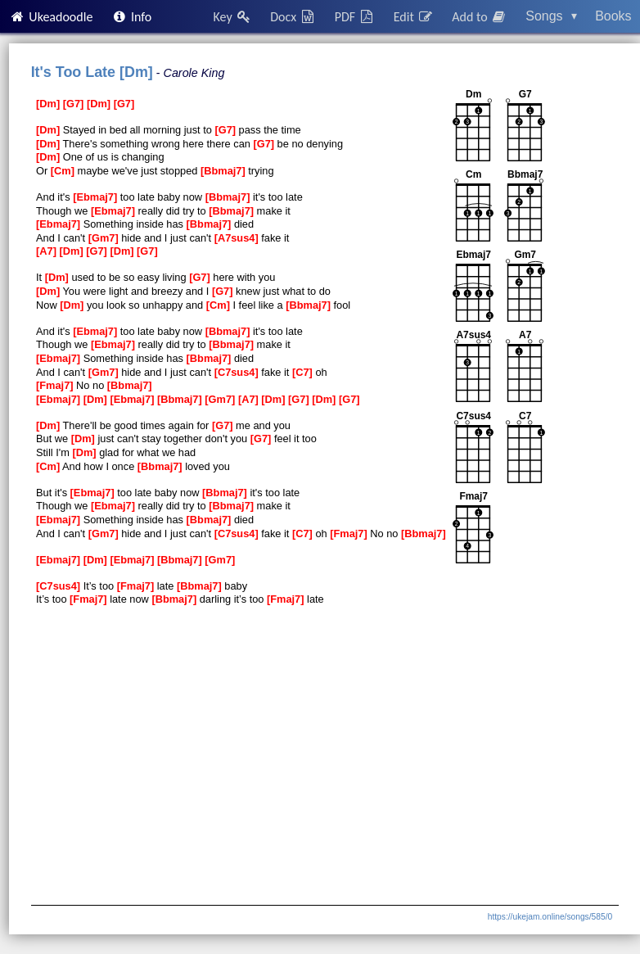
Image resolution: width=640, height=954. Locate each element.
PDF (355, 17)
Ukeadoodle (50, 17)
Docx (293, 17)
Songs (551, 16)
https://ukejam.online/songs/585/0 (550, 916)
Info (131, 17)
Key (233, 17)
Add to (479, 17)
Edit (414, 17)
